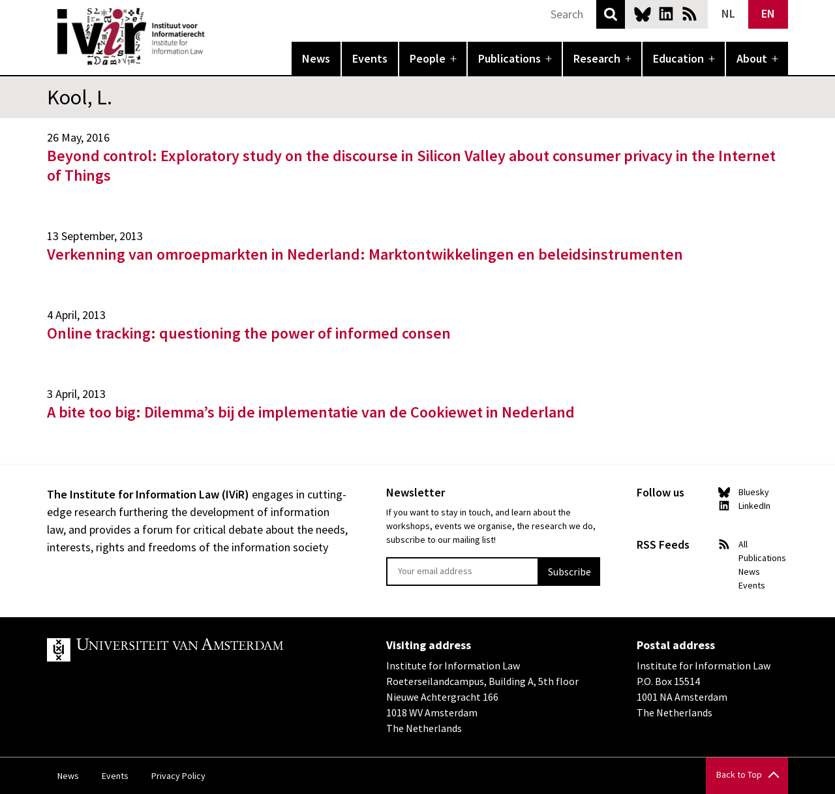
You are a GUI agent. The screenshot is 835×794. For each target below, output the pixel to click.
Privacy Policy (178, 776)
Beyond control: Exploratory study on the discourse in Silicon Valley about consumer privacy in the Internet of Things (411, 165)
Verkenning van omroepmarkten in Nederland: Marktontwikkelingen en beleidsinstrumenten (365, 254)
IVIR (214, 36)
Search (610, 14)
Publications (509, 58)
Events (369, 58)
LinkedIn (666, 14)
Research (596, 58)
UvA (198, 650)
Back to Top (739, 774)
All (743, 544)
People (428, 58)
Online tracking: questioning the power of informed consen (249, 333)
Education (678, 58)
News (316, 58)
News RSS (689, 14)
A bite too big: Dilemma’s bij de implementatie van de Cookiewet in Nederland (311, 412)
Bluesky (642, 14)
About (751, 58)
